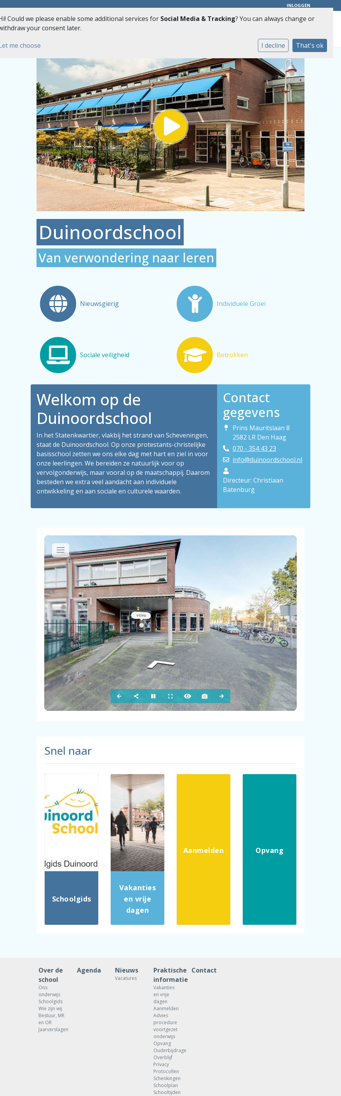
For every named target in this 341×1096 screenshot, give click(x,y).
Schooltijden (166, 1092)
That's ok (310, 45)
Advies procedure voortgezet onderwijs (165, 1026)
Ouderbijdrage (166, 1050)
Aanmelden (166, 1008)
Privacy (161, 1064)
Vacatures (126, 978)
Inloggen (298, 5)
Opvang (162, 1043)
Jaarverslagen (51, 1029)
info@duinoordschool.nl (267, 459)
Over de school (50, 975)
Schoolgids (50, 1001)
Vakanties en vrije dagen (163, 994)
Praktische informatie (166, 975)
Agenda (89, 970)
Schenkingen (166, 1078)
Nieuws (126, 970)
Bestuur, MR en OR (51, 1019)
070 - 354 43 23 (254, 448)
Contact (204, 970)
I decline (273, 45)
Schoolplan (165, 1085)
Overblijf (162, 1057)
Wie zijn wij (50, 1008)
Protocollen (166, 1071)
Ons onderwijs (49, 991)
